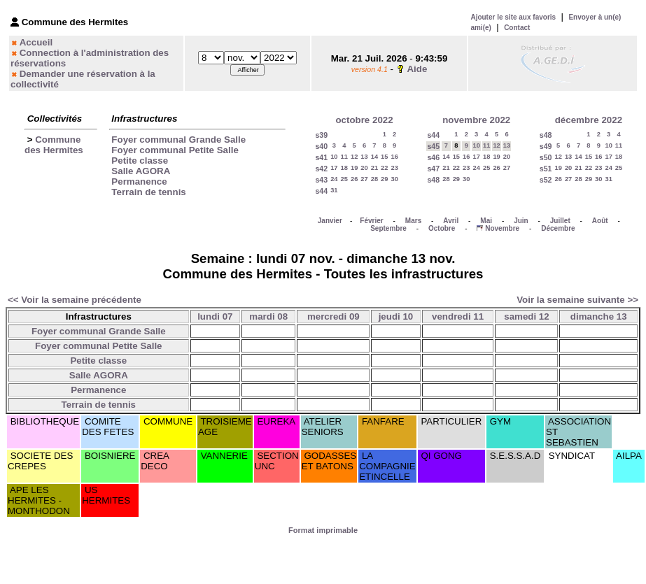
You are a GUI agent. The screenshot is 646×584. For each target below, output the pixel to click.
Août (600, 221)
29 (384, 179)
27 (363, 179)
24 (333, 179)
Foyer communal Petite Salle (174, 150)
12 (354, 156)
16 (394, 156)
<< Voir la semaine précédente (74, 299)
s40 (321, 146)
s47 (433, 168)
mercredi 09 (333, 316)
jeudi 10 (396, 316)
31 (333, 190)
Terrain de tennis (148, 192)
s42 (321, 168)
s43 (321, 180)
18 (344, 167)
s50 (546, 157)
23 (394, 167)
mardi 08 (268, 316)
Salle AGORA (140, 171)
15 (384, 156)
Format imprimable (323, 530)
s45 (433, 146)
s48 (433, 180)
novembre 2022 (476, 120)
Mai (486, 221)
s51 (546, 168)
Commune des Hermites (53, 144)
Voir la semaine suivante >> (577, 299)
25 (344, 179)
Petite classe (139, 160)
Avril (450, 221)
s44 (321, 191)
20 (363, 167)
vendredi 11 (458, 316)
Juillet (560, 221)
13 (363, 156)
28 (374, 179)
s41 (321, 157)
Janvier (330, 221)
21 (374, 167)
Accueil (36, 42)
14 (374, 156)
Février (371, 221)
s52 (546, 180)
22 (384, 167)
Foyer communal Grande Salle (178, 139)
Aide (417, 69)
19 (354, 167)
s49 (546, 146)
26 (354, 179)
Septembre (388, 228)
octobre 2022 (364, 120)
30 (394, 179)
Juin (521, 221)
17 (333, 167)
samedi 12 (526, 316)
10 (333, 156)
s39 (321, 135)
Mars (413, 221)
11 (344, 156)
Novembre (502, 228)
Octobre (441, 228)
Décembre (558, 228)
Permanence (139, 181)
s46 (433, 157)
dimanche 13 (598, 316)
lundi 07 (214, 316)
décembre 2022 (588, 120)
